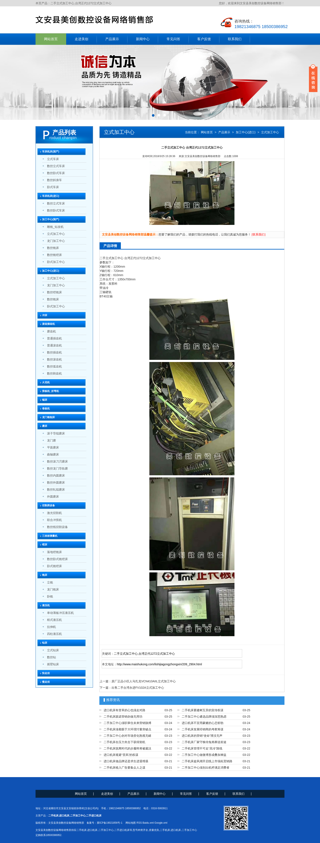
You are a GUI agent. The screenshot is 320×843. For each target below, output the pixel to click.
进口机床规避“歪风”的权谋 (121, 754)
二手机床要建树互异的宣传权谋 (202, 710)
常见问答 (173, 39)
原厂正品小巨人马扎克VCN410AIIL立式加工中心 (143, 681)
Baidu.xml (148, 822)
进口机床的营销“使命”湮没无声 (202, 735)
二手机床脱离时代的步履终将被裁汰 (127, 748)
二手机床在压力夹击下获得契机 (124, 742)
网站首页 (51, 39)
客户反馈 (204, 39)
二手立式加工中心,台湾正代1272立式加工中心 (144, 653)
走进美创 (81, 39)
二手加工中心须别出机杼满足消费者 (205, 767)
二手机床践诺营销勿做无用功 (123, 716)
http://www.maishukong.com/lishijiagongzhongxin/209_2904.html (159, 664)
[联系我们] (259, 234)
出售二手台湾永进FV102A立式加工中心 (137, 687)
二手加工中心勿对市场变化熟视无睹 (127, 735)
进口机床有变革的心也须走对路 (124, 710)
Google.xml (160, 822)
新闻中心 (143, 39)
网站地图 (131, 822)
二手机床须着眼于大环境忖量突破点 (127, 729)
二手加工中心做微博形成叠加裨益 (204, 754)
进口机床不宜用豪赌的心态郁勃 (202, 723)
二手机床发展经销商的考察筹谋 (202, 729)
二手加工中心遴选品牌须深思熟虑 (204, 716)
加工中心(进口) (246, 132)
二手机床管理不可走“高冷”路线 (202, 748)
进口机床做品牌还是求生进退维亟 (126, 761)
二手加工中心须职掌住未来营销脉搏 (127, 723)
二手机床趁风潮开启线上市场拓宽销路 (207, 761)
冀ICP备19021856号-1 (109, 822)
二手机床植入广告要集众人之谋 (124, 767)
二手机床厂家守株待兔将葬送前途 (204, 742)
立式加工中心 (270, 132)
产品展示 (112, 39)
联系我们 (234, 39)
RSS (139, 822)
